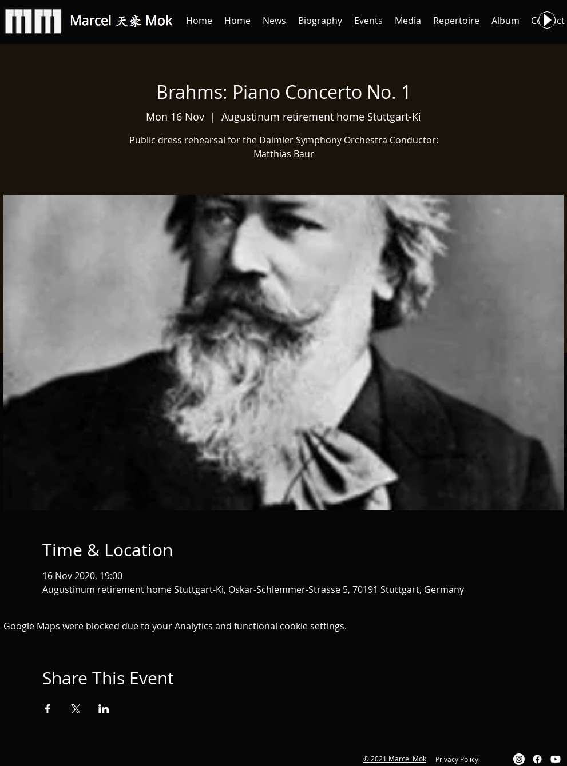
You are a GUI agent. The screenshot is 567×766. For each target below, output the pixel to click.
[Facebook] (537, 759)
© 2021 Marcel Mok (394, 758)
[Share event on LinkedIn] (103, 708)
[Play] (547, 20)
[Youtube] (555, 759)
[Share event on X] (75, 708)
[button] (274, 20)
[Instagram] (519, 759)
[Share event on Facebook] (47, 708)
